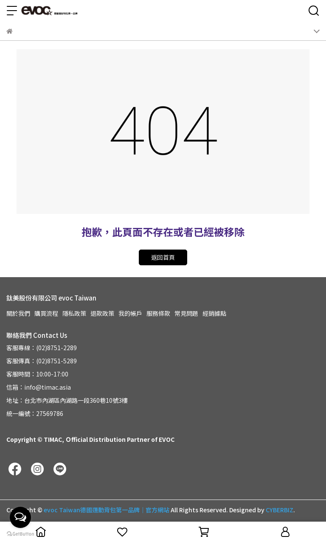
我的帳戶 (130, 313)
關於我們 (18, 313)
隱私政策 (74, 313)
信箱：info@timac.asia (38, 387)
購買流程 (46, 313)
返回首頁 (163, 257)
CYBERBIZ (279, 509)
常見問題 (186, 313)
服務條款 (158, 313)
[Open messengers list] (20, 517)
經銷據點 (214, 313)
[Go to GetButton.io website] (20, 533)
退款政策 (102, 313)
